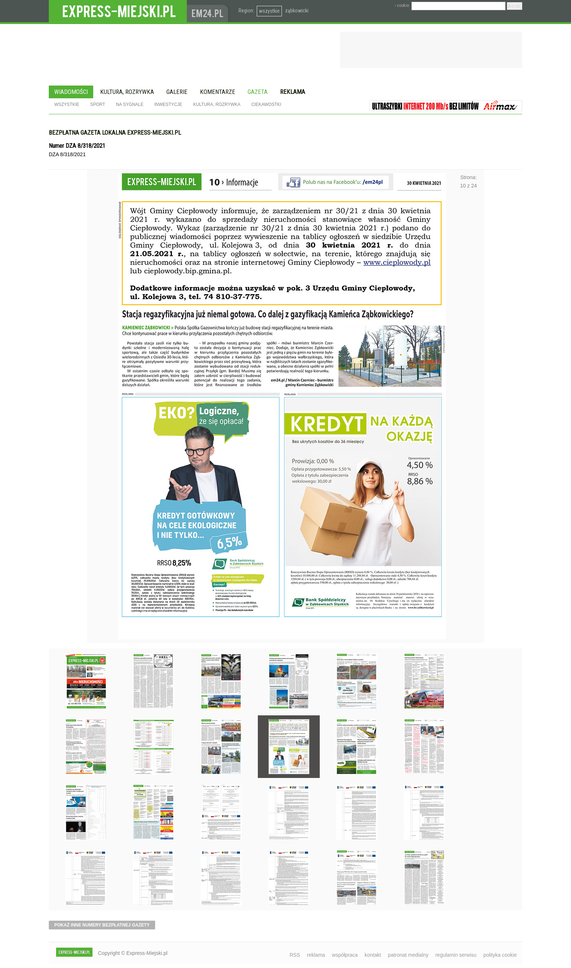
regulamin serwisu (455, 955)
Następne (468, 379)
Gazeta (258, 91)
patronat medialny (408, 955)
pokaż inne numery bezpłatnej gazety (102, 925)
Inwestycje (168, 104)
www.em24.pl (209, 11)
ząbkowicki (296, 10)
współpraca (345, 955)
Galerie (177, 91)
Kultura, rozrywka (127, 91)
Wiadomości (71, 91)
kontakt (373, 955)
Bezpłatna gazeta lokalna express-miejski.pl (115, 132)
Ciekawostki (266, 104)
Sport (97, 104)
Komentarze (217, 91)
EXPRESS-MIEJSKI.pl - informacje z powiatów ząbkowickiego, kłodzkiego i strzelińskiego (118, 11)
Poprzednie (102, 379)
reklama (316, 955)
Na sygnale (129, 104)
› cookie (402, 5)
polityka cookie (500, 955)
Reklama (292, 91)
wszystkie (269, 11)
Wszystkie (66, 104)
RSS (295, 955)
